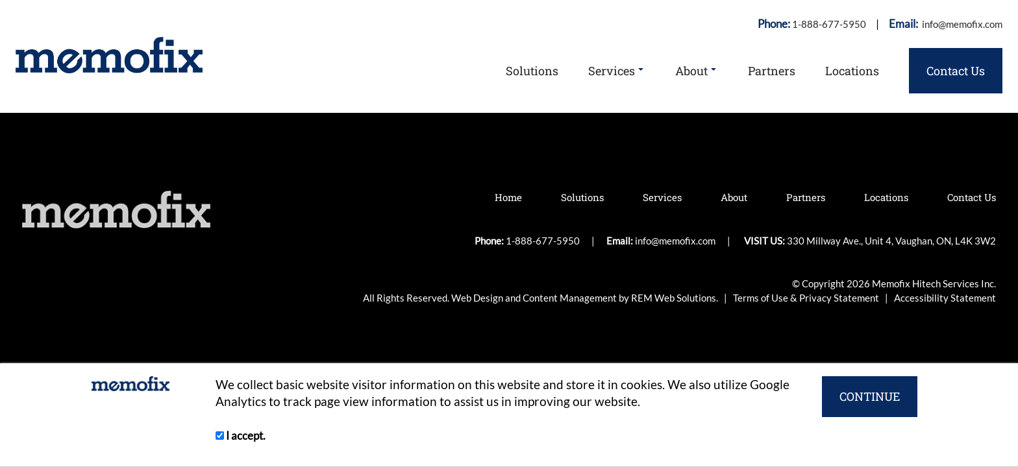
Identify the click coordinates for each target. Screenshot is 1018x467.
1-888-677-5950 (829, 24)
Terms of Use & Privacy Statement (807, 298)
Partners (771, 70)
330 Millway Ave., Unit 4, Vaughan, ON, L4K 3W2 (891, 240)
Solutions (532, 70)
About (695, 70)
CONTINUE (869, 396)
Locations (852, 70)
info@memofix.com (961, 24)
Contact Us (955, 70)
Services (615, 70)
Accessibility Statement (945, 298)
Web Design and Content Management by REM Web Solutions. (585, 298)
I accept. (241, 435)
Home (508, 197)
